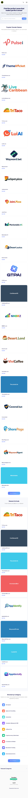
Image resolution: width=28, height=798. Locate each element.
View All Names (14, 494)
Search (24, 18)
